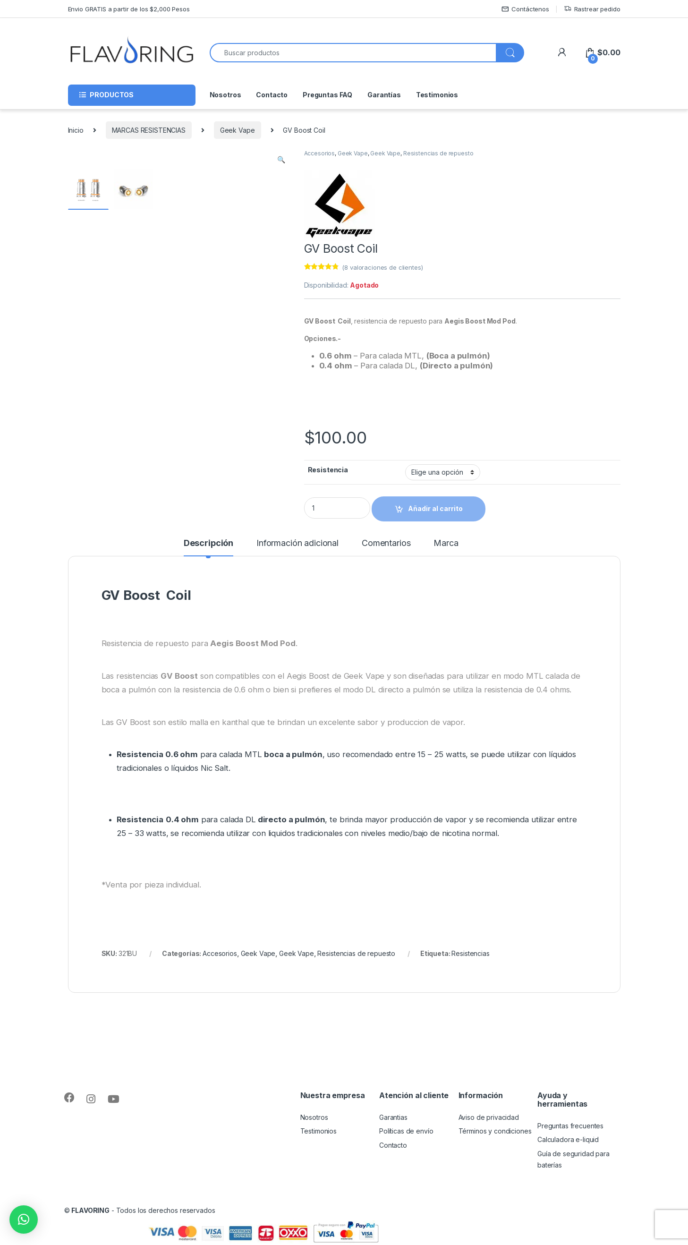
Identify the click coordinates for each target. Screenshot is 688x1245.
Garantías (384, 95)
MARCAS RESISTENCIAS (149, 130)
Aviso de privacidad (489, 1117)
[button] (23, 1219)
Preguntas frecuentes (570, 1126)
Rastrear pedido (592, 9)
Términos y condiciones (495, 1131)
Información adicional (297, 543)
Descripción (208, 543)
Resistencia (328, 470)
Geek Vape (237, 130)
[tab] (208, 547)
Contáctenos (525, 9)
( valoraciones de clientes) (382, 267)
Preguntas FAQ (327, 95)
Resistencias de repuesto (438, 153)
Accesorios (319, 153)
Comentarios (386, 543)
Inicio (76, 130)
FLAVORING (90, 1210)
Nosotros (225, 95)
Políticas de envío (406, 1131)
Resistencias (470, 953)
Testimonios (437, 95)
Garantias (393, 1117)
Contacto (272, 95)
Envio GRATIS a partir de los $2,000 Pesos (129, 9)
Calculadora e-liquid (568, 1139)
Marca (445, 543)
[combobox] (353, 52)
